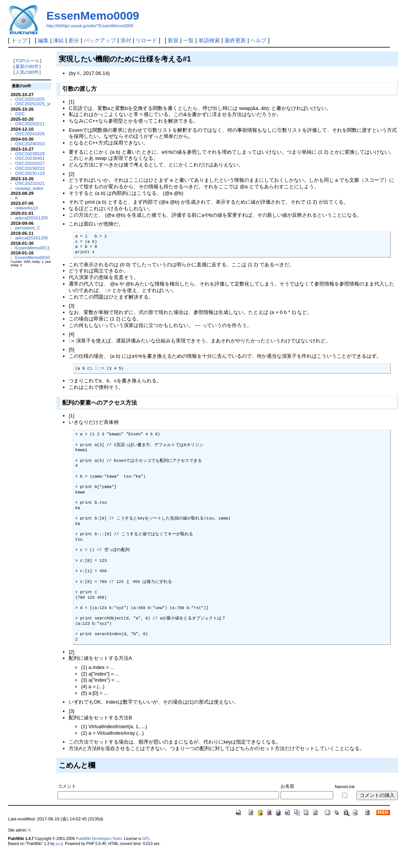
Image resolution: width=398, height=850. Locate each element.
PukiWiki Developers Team (99, 839)
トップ (19, 40)
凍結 (58, 40)
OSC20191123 (30, 173)
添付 (126, 40)
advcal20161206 (31, 237)
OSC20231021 (30, 183)
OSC (20, 113)
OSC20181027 (30, 163)
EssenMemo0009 (92, 15)
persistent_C (27, 227)
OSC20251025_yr (33, 103)
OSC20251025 (30, 98)
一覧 (188, 40)
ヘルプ (258, 40)
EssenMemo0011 (32, 247)
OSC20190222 (30, 168)
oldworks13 (26, 207)
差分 (73, 40)
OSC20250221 (30, 123)
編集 (43, 40)
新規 (173, 40)
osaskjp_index (29, 188)
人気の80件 (27, 72)
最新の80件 (27, 66)
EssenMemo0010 (32, 257)
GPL (146, 839)
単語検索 (209, 40)
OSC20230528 (30, 153)
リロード (146, 40)
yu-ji (59, 844)
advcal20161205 (31, 217)
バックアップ (100, 40)
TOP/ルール (27, 60)
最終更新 (235, 40)
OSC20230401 (30, 158)
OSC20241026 (30, 133)
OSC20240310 (30, 143)
